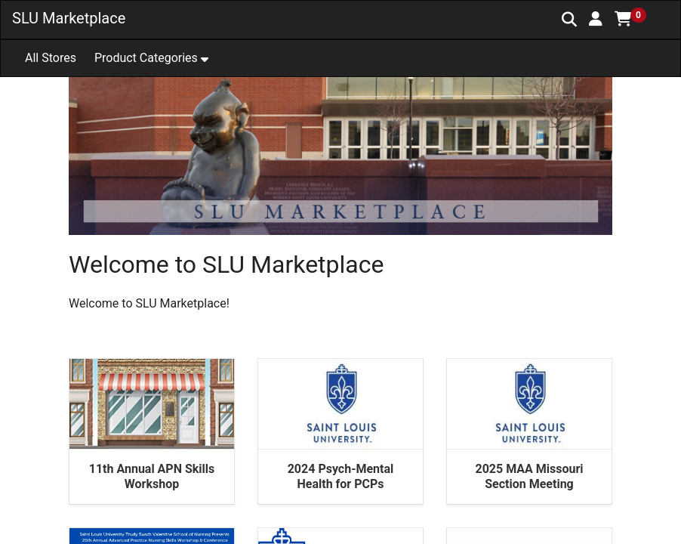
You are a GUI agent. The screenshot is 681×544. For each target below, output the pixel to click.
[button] (596, 19)
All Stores (50, 58)
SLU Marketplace (68, 18)
